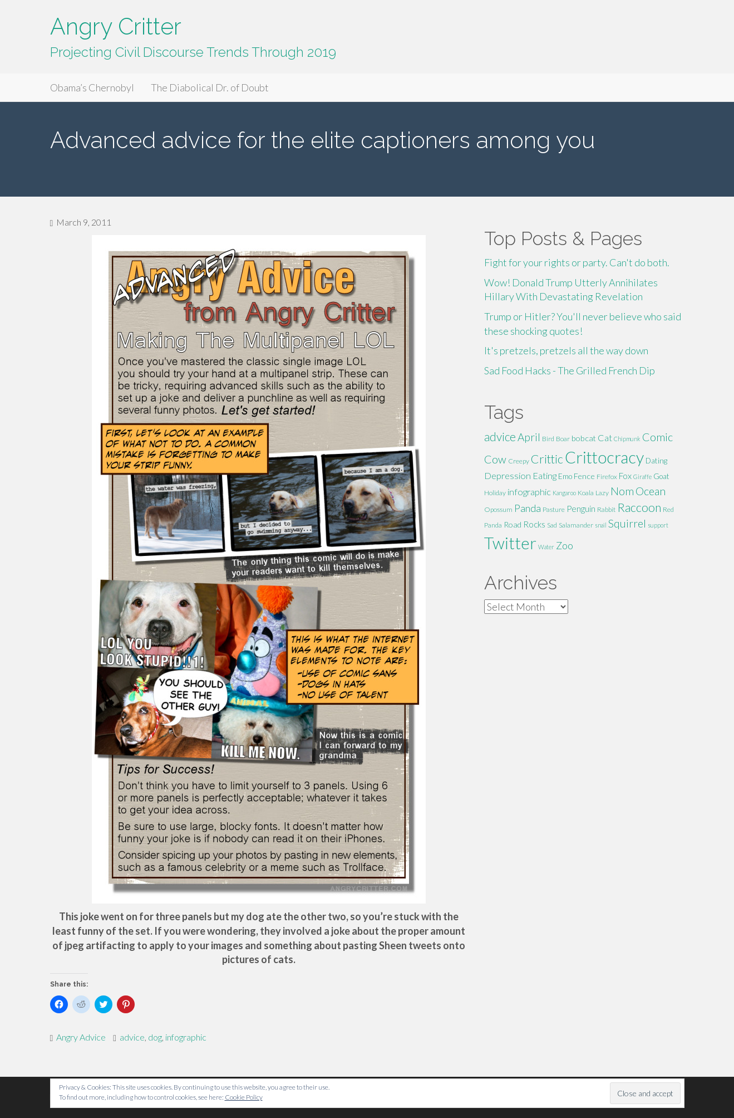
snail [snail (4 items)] (601, 525)
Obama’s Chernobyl (92, 87)
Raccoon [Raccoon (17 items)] (639, 507)
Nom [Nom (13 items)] (622, 491)
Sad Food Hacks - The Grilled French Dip (569, 370)
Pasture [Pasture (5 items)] (554, 509)
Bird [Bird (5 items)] (548, 438)
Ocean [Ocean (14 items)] (651, 490)
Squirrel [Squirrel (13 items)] (627, 523)
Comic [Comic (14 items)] (657, 436)
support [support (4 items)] (658, 525)
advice (132, 1037)
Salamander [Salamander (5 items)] (576, 525)
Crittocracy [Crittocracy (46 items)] (604, 457)
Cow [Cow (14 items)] (495, 459)
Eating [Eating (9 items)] (544, 475)
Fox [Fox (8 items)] (625, 476)
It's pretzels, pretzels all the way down (566, 350)
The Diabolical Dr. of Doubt (210, 87)
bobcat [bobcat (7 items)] (584, 438)
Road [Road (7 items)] (512, 524)
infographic (185, 1037)
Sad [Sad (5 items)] (552, 525)
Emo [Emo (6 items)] (565, 476)
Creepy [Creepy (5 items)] (518, 461)
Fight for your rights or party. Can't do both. (576, 262)
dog (155, 1037)
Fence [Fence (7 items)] (584, 476)
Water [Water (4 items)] (546, 546)
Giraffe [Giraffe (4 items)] (642, 476)
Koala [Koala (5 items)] (586, 493)
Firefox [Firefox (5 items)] (607, 476)
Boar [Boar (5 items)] (563, 438)
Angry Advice (81, 1037)
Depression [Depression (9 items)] (507, 475)
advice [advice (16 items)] (500, 436)
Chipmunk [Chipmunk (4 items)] (627, 438)
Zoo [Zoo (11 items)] (564, 545)
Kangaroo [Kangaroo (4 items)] (564, 492)
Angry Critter (115, 26)
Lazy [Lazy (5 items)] (602, 493)
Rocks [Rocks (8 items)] (534, 524)
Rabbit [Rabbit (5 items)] (606, 509)
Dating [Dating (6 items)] (656, 460)
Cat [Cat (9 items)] (605, 437)
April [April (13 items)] (529, 437)
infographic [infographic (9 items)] (529, 491)
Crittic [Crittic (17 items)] (547, 459)
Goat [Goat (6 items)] (661, 476)
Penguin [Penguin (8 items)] (580, 509)
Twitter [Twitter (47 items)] (510, 543)
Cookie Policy (244, 1097)
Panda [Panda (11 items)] (527, 508)
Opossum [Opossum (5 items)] (498, 509)
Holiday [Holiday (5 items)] (495, 493)
